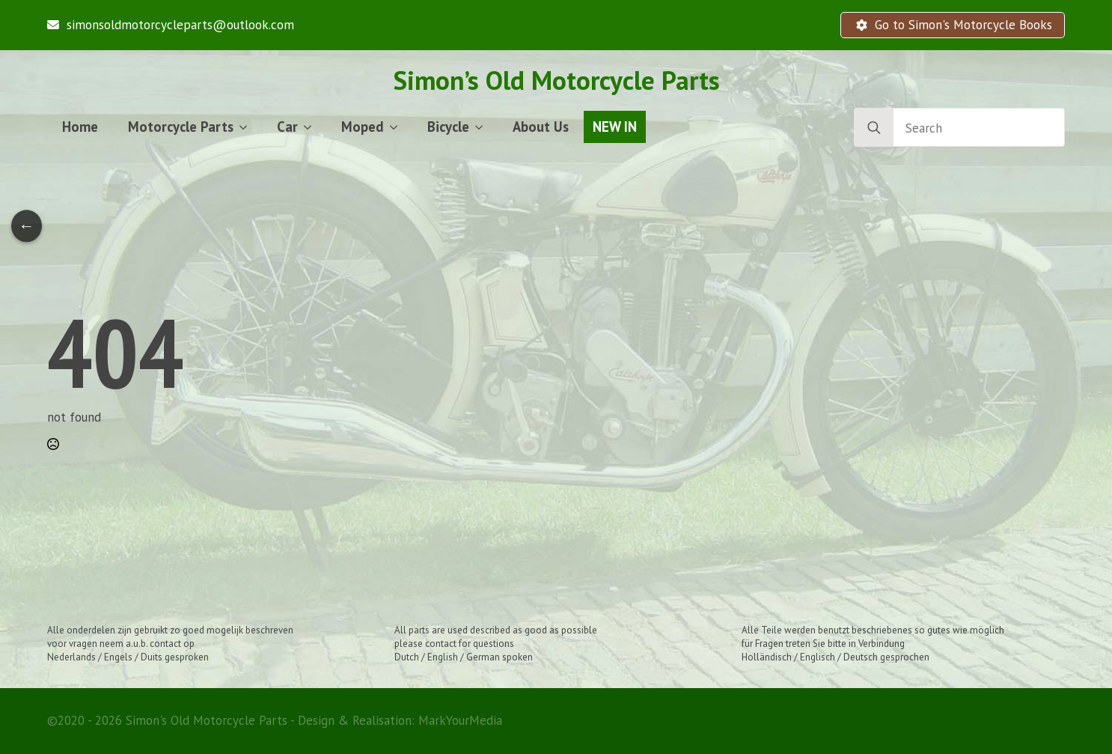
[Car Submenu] (312, 127)
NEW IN (615, 127)
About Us (541, 127)
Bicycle (448, 127)
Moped (362, 127)
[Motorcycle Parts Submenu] (247, 127)
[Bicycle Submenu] (483, 127)
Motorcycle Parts (180, 127)
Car (287, 127)
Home (80, 127)
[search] (874, 128)
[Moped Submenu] (398, 127)
